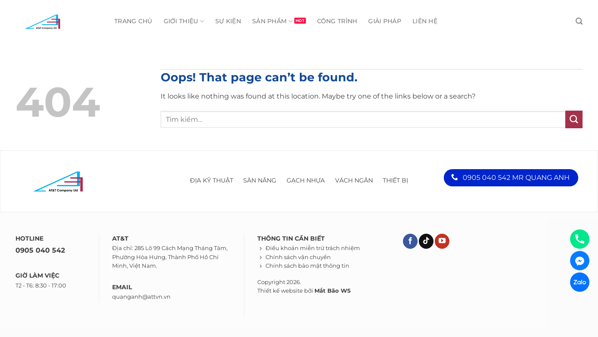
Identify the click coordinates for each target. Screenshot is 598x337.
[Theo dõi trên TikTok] (426, 241)
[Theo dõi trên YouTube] (442, 241)
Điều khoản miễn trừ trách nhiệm (312, 248)
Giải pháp (384, 21)
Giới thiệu (184, 21)
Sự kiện (228, 21)
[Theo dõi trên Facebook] (410, 241)
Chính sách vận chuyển (298, 257)
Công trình (337, 21)
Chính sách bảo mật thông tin (307, 266)
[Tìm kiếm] (579, 21)
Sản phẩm (272, 21)
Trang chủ (133, 21)
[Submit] (574, 119)
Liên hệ (424, 21)
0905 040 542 (40, 250)
